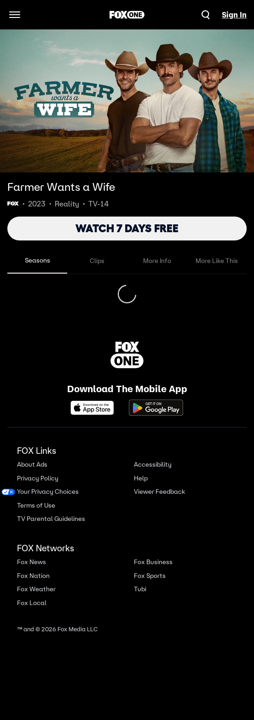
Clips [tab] (97, 261)
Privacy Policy (37, 487)
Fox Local (31, 612)
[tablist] (127, 261)
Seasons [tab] (37, 260)
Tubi (140, 598)
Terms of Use (36, 515)
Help (141, 487)
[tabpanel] (127, 299)
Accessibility (153, 474)
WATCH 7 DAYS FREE (127, 228)
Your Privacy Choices (48, 501)
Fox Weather (36, 598)
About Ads (32, 474)
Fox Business (153, 571)
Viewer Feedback (159, 501)
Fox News (31, 571)
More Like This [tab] (217, 261)
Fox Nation (33, 585)
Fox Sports (150, 585)
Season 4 (28, 290)
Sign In (234, 14)
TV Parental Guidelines (51, 528)
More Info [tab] (157, 261)
